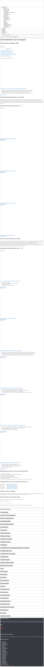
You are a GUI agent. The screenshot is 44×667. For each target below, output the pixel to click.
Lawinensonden (5, 616)
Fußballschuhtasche (5, 644)
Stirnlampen (4, 592)
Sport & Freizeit (6, 36)
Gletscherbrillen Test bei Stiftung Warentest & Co (8, 54)
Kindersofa (3, 658)
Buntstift (3, 646)
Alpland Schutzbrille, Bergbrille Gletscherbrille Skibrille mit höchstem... (11, 387)
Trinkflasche (4, 556)
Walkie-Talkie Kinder (7, 562)
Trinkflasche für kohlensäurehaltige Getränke (14, 548)
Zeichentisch (4, 657)
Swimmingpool (6, 25)
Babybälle (3, 645)
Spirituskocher (5, 589)
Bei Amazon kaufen (3, 94)
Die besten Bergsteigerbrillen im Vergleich (7, 50)
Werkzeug (5, 27)
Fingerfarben (4, 647)
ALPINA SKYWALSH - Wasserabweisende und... (7, 235)
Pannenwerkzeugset (5, 664)
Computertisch (4, 654)
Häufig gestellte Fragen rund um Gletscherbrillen (8, 53)
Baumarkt (3, 7)
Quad (2, 568)
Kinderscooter (4, 651)
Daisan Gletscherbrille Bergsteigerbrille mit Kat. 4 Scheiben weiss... (10, 350)
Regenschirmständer (7, 524)
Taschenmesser (5, 533)
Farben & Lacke (6, 10)
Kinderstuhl (4, 659)
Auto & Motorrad (5, 6)
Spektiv (2, 586)
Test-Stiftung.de (11, 665)
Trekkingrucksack (6, 539)
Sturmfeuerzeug (5, 601)
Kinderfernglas (5, 604)
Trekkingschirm (5, 542)
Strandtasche (4, 598)
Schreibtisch (4, 655)
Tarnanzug (3, 530)
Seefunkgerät (4, 583)
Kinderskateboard (5, 652)
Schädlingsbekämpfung (8, 24)
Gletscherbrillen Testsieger (5, 55)
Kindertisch (4, 660)
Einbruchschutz (6, 8)
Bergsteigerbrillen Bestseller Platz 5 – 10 (7, 52)
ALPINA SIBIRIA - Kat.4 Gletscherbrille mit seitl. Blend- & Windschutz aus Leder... (12, 425)
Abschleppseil (4, 661)
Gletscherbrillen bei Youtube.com (12, 488)
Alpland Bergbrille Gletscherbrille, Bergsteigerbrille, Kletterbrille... (10, 462)
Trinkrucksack (5, 559)
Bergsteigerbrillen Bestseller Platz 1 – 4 (7, 51)
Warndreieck (4, 663)
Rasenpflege (6, 23)
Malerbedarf (6, 22)
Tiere (3, 33)
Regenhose (3, 574)
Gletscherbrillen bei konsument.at (12, 486)
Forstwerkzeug (6, 11)
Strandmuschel (5, 595)
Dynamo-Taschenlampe (8, 515)
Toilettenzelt (4, 512)
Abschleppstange (5, 662)
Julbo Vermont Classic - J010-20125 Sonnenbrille (8, 318)
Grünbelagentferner (7, 19)
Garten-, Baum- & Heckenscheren (9, 12)
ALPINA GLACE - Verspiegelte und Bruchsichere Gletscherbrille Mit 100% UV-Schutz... (13, 88)
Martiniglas (4, 641)
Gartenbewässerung (7, 14)
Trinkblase (3, 545)
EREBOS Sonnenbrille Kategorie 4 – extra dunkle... (8, 203)
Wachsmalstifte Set (5, 648)
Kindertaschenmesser (7, 607)
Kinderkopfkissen (5, 653)
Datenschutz (2, 627)
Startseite (1, 36)
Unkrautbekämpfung (7, 26)
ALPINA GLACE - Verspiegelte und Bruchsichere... (8, 138)
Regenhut (3, 577)
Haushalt (3, 30)
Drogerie (3, 28)
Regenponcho (4, 580)
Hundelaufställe (5, 521)
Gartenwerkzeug (6, 17)
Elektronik (4, 29)
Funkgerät (3, 649)
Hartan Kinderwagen (7, 518)
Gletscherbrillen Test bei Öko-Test (12, 485)
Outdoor (11, 36)
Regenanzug (4, 571)
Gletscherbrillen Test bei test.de (12, 484)
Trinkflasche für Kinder (7, 553)
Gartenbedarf (6, 13)
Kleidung (3, 31)
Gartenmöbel (6, 15)
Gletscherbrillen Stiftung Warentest (6, 56)
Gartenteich (6, 16)
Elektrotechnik (6, 9)
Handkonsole (4, 650)
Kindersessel (4, 656)
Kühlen (5, 21)
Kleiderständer (4, 642)
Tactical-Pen (4, 527)
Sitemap (1, 628)
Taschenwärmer (5, 536)
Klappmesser (4, 610)
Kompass (3, 613)
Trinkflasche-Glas (6, 551)
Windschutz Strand (6, 565)
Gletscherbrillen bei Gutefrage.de (12, 487)
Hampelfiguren (4, 643)
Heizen (5, 20)
